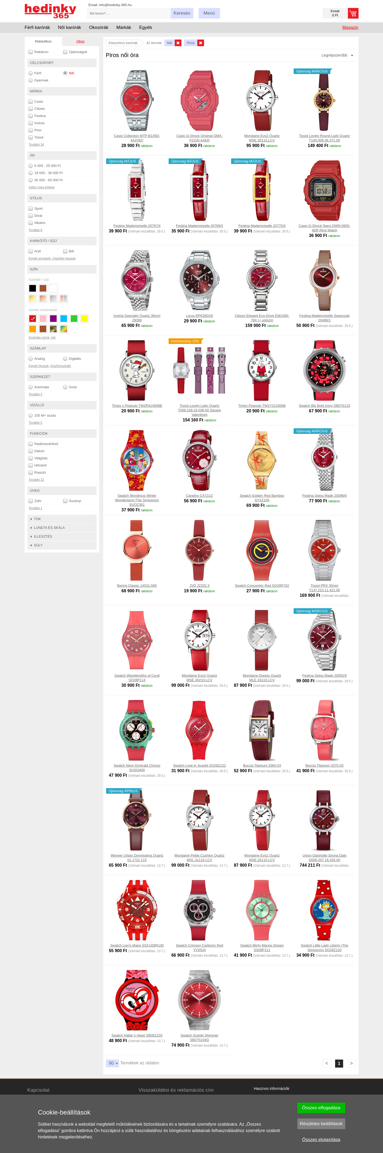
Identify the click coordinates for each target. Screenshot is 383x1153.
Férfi (34, 73)
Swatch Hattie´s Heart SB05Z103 (136, 1035)
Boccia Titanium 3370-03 (324, 765)
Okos (80, 41)
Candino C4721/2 (199, 496)
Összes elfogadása (321, 1107)
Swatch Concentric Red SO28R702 (262, 586)
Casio (35, 102)
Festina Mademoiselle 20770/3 (261, 226)
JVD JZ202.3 (199, 586)
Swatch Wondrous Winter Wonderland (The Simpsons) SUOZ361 (137, 500)
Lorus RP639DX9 (199, 316)
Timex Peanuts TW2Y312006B (262, 406)
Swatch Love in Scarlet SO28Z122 (199, 765)
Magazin (350, 27)
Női (68, 73)
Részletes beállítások (321, 1123)
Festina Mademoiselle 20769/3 (199, 226)
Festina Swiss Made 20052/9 (324, 675)
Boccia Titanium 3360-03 (262, 765)
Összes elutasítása (321, 1139)
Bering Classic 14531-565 (137, 586)
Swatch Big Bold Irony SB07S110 (324, 406)
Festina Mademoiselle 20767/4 (136, 226)
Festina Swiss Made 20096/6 (324, 496)
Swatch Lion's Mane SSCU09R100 (137, 945)
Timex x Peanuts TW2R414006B (137, 406)
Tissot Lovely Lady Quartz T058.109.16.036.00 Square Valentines (199, 410)
